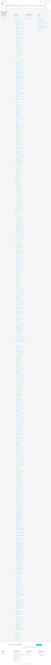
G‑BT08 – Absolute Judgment (20, 74)
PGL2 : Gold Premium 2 (19, 590)
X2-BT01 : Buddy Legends (19, 295)
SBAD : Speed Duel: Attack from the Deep (20, 612)
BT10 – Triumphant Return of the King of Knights (20, 41)
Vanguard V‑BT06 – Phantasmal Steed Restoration (19, 115)
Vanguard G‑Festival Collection (19, 91)
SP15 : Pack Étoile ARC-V (19, 482)
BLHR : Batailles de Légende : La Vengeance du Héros (20, 510)
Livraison (39, 17)
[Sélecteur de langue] (41, 1)
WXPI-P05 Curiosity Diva (19, 225)
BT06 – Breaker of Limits (19, 33)
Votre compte (29, 651)
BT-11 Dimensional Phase (19, 199)
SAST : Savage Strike (19, 466)
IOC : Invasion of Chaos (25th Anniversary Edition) (20, 573)
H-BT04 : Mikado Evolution (20, 249)
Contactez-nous (4, 1)
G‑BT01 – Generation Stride (20, 59)
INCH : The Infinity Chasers (20, 421)
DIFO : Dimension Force (19, 389)
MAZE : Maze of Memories (20, 433)
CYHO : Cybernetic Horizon (20, 380)
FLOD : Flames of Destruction (20, 403)
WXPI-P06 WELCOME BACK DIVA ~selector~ (20, 227)
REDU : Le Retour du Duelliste (20, 458)
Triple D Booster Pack (18, 260)
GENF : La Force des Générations (19, 411)
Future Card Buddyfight (30, 5)
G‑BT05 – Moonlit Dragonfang (20, 68)
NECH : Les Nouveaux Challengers (19, 443)
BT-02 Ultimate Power (19, 185)
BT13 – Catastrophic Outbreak (20, 48)
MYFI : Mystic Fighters (19, 440)
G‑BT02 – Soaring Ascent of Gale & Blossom (20, 62)
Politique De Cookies (41, 24)
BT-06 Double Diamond (19, 191)
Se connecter (27, 17)
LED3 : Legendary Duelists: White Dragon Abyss (20, 543)
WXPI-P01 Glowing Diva (19, 219)
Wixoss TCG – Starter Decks (19, 237)
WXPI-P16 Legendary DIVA (20, 236)
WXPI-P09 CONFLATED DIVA (20, 233)
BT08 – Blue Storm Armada (20, 37)
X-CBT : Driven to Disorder (20, 293)
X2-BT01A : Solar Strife (19, 296)
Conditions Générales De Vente (42, 20)
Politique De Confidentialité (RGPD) (43, 23)
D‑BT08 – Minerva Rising (19, 153)
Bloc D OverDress (17, 135)
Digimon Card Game (15, 5)
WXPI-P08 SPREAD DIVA (19, 231)
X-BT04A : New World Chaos (20, 292)
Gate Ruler (16, 637)
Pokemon (41, 5)
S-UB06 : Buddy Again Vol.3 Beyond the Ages (20, 329)
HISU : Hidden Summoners (20, 418)
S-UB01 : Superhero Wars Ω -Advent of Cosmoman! (20, 312)
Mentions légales (40, 18)
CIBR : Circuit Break (19, 372)
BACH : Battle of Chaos (19, 356)
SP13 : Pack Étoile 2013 (19, 479)
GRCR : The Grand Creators (20, 416)
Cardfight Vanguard (7, 5)
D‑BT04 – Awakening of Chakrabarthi (19, 145)
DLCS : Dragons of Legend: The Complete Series (20, 519)
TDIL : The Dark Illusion (19, 490)
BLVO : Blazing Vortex (19, 357)
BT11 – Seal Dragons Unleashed (19, 44)
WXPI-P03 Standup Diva (19, 222)
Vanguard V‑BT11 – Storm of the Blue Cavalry (20, 127)
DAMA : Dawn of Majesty (19, 383)
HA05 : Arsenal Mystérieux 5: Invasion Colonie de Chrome (20, 601)
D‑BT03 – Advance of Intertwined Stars (19, 142)
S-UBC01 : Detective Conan (20, 336)
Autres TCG (46, 5)
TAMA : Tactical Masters (19, 488)
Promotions (3, 18)
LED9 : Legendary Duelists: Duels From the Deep (20, 558)
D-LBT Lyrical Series (19, 163)
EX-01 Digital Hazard (19, 203)
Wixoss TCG (22, 5)
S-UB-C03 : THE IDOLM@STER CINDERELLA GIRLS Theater (20, 341)
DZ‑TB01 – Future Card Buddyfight (19, 178)
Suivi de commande (29, 652)
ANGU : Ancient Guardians (20, 351)
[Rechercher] (23, 8)
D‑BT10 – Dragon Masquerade (20, 156)
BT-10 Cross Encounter (19, 197)
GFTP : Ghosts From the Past (20, 412)
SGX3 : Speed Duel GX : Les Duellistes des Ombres (20, 629)
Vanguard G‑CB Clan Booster (20, 88)
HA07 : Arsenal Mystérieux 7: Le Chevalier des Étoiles (20, 606)
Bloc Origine (17, 20)
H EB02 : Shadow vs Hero (19, 252)
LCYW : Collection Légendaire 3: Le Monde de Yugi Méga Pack (20, 536)
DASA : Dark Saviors (19, 386)
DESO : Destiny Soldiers (19, 387)
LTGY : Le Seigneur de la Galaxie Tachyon (19, 428)
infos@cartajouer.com (42, 655)
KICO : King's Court (18, 425)
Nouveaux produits (4, 17)
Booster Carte (17, 344)
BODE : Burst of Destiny (19, 359)
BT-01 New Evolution (19, 183)
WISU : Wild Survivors (19, 499)
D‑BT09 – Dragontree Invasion (20, 155)
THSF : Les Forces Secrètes (20, 491)
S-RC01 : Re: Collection (19, 332)
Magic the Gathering (18, 640)
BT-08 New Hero (18, 194)
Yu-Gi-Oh (37, 5)
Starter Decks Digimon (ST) (19, 211)
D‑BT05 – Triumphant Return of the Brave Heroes (20, 147)
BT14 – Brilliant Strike (19, 49)
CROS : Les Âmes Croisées (20, 377)
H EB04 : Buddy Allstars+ (19, 256)
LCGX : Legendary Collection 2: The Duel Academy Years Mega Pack (20, 529)
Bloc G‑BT (16, 58)
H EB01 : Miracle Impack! (19, 251)
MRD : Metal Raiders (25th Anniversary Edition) (20, 564)
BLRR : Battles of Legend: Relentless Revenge (19, 517)
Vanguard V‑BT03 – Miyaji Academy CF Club (19, 107)
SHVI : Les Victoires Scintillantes (19, 473)
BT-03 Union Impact (19, 186)
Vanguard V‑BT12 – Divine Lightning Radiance (19, 129)
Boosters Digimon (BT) (18, 182)
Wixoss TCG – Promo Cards (19, 239)
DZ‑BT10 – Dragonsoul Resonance (19, 174)
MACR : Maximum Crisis (19, 432)
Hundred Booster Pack (18, 242)
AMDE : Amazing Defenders (20, 350)
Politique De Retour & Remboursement (43, 26)
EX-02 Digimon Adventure (20, 205)
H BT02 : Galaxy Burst (19, 245)
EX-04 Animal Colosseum (19, 208)
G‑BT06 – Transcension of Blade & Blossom (20, 70)
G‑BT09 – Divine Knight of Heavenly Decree (20, 77)
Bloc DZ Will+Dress (18, 166)
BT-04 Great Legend (19, 188)
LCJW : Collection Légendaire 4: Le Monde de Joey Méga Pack (20, 532)
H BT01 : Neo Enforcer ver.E (20, 244)
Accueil (14, 17)
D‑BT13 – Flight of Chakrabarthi (18, 159)
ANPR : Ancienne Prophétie (20, 353)
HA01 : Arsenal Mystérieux (20, 599)
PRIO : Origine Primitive (19, 455)
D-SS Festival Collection (19, 160)
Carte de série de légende (19, 505)
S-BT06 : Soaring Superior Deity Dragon (20, 320)
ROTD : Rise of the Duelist (19, 463)
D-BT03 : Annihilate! (19, 270)
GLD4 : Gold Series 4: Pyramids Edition (19, 580)
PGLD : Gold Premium (19, 588)
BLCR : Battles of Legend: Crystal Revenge (19, 507)
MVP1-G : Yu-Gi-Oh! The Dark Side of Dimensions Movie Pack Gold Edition (20, 595)
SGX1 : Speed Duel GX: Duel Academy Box (20, 624)
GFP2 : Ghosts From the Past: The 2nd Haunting (20, 415)
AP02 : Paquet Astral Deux (20, 354)
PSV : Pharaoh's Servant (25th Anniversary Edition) (20, 569)
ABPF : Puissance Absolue (20, 346)
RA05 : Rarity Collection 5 (19, 502)
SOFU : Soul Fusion (18, 475)
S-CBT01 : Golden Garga (19, 308)
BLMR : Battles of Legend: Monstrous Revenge (19, 515)
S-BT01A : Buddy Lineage (19, 301)
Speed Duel (16, 610)
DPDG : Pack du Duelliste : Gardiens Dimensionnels (19, 394)
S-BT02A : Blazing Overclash (20, 323)
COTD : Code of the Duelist (20, 375)
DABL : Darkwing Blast (19, 381)
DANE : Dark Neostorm (19, 384)
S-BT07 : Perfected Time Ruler (20, 321)
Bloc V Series (17, 100)
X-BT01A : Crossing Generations (19, 280)
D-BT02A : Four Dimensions (20, 268)
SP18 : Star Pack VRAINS (19, 485)
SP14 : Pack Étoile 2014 (19, 480)
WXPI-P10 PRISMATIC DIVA (20, 234)
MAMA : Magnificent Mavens (20, 497)
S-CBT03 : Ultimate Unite (19, 324)
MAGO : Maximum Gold (19, 584)
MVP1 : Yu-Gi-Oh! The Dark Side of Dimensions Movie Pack (20, 438)
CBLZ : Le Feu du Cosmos (19, 369)
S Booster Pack (17, 298)
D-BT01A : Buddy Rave (19, 264)
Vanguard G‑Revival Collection (20, 92)
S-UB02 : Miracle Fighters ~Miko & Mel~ (19, 314)
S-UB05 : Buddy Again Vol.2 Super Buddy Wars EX (20, 327)
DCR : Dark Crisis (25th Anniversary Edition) (19, 571)
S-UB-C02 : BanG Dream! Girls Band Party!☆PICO (20, 338)
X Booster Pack (17, 275)
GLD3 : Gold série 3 (18, 578)
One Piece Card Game (18, 635)
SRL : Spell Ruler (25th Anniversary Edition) (19, 566)
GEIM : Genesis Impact (19, 408)
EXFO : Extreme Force (19, 399)
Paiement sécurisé (40, 21)
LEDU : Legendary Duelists (20, 559)
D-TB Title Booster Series (19, 162)
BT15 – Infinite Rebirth (19, 51)
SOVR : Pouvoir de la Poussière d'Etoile (19, 477)
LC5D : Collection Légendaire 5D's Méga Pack (20, 526)
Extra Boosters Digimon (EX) (19, 202)
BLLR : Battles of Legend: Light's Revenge (19, 512)
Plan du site (39, 31)
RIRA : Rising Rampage (19, 461)
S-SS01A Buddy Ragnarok (19, 331)
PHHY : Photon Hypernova (19, 448)
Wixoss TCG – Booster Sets (19, 216)
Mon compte (15, 662)
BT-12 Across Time (18, 200)
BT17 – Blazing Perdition (19, 55)
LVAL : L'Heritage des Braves (20, 430)
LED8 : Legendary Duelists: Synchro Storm (20, 555)
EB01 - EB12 (17, 56)
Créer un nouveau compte (29, 18)
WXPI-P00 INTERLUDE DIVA (20, 217)
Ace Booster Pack (17, 316)
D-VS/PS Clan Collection (19, 165)
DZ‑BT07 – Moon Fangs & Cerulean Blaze (19, 169)
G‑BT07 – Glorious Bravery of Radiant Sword (20, 73)
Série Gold (16, 575)
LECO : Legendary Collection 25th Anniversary (20, 561)
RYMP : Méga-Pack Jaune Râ (20, 464)
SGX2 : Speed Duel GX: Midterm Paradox (19, 626)
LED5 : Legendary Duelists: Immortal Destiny (20, 548)
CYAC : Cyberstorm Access (20, 378)
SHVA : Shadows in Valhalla (20, 471)
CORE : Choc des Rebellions (20, 374)
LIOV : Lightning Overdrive (20, 426)
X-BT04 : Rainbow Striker (19, 290)
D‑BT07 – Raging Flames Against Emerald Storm (19, 152)
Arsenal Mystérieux (18, 597)
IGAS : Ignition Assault (19, 419)
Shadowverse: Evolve (18, 638)
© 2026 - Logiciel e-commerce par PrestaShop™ (25, 663)
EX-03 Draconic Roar (19, 206)
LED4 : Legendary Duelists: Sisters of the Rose (20, 546)
